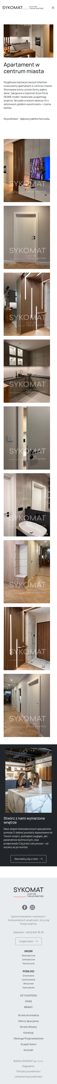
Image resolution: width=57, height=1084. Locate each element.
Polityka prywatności (28, 1071)
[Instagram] (32, 907)
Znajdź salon (28, 941)
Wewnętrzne (28, 955)
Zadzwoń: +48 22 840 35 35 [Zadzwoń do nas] (28, 932)
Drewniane (28, 975)
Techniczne (28, 963)
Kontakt (28, 1050)
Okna (28, 1001)
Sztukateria (28, 995)
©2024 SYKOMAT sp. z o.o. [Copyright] (28, 1061)
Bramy (28, 1007)
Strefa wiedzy (28, 1027)
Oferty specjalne (28, 1021)
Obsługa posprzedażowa (28, 1038)
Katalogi (28, 1032)
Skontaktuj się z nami (28, 859)
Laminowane (28, 979)
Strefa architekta (28, 1015)
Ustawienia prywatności (28, 1076)
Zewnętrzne (28, 959)
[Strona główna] (27, 7)
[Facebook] (24, 907)
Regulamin (28, 1066)
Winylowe (28, 983)
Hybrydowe (28, 987)
